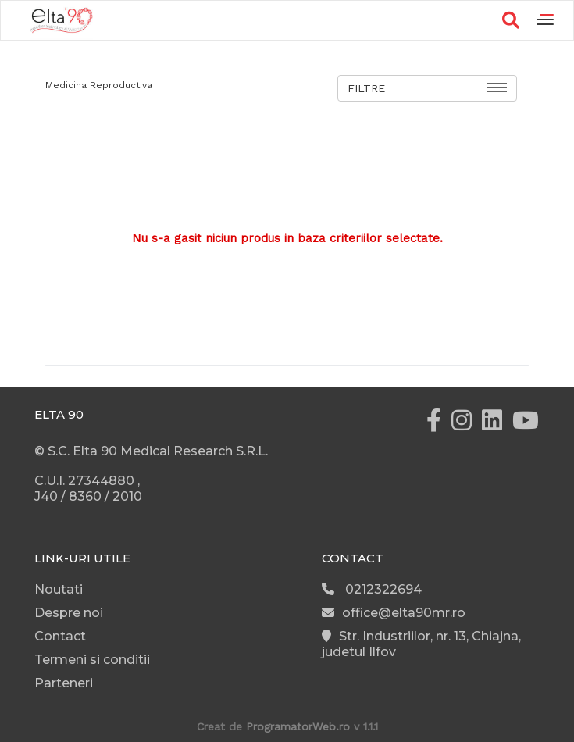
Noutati (58, 589)
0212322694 (372, 589)
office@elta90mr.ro (393, 612)
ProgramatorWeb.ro (298, 726)
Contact (60, 636)
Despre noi (68, 612)
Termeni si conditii (92, 659)
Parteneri (63, 683)
